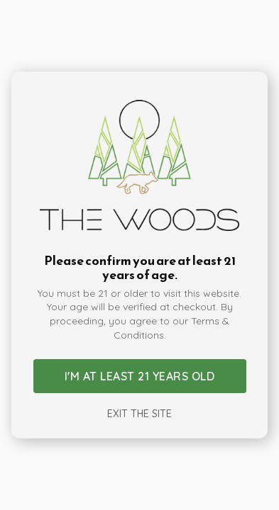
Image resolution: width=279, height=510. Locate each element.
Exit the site (139, 413)
